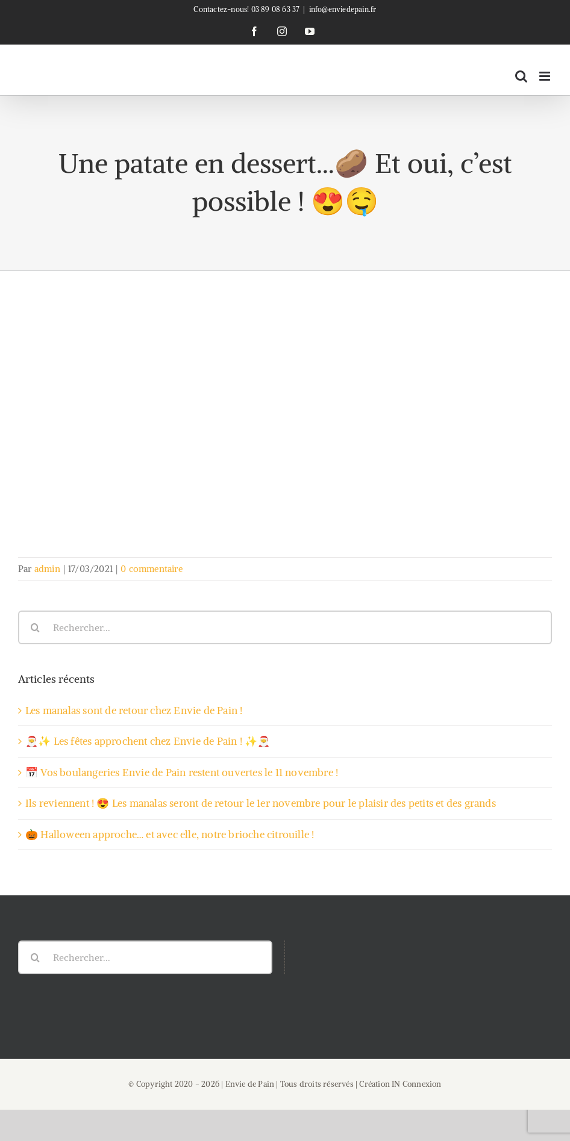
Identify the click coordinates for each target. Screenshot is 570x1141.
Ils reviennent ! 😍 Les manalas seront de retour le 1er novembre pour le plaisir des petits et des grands (260, 803)
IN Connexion (416, 1084)
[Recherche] (35, 627)
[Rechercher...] (285, 627)
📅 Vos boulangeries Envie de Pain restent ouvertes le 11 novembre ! (181, 772)
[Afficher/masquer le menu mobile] (545, 76)
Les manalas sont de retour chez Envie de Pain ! (133, 710)
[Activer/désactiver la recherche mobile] (521, 76)
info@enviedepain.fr (343, 9)
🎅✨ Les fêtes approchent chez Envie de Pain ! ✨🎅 (147, 741)
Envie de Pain (250, 1084)
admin (47, 568)
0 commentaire (152, 568)
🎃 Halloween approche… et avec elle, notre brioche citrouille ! (169, 834)
